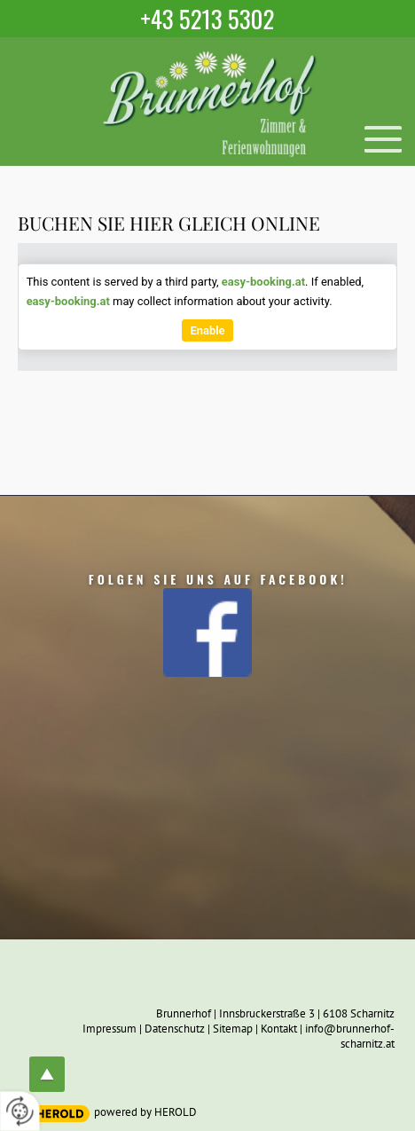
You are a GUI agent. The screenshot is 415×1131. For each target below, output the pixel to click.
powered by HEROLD (145, 1111)
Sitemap (233, 1028)
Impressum (109, 1028)
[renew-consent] (20, 1111)
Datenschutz (175, 1028)
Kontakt (279, 1028)
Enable (207, 330)
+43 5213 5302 (208, 18)
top (47, 1074)
